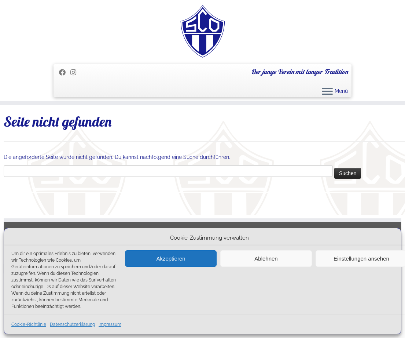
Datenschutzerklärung (72, 324)
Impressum (110, 324)
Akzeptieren (170, 258)
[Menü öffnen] (327, 91)
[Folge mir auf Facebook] (64, 72)
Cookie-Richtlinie (28, 324)
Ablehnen (265, 258)
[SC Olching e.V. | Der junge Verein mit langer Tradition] (202, 31)
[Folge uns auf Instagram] (75, 72)
